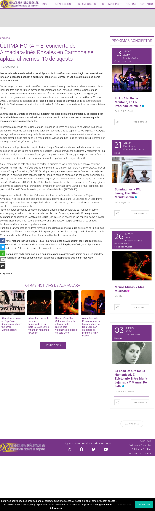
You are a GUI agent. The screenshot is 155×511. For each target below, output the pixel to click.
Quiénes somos (63, 4)
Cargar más (132, 424)
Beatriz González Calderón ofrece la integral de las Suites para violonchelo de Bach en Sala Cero (66, 325)
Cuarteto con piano (123, 61)
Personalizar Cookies (140, 453)
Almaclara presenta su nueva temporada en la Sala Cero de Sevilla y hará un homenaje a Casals (39, 325)
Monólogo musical (123, 247)
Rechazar (125, 504)
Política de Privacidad (140, 445)
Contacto (146, 4)
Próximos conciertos (90, 4)
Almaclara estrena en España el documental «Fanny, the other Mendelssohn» (12, 324)
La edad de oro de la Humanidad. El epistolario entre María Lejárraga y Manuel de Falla (131, 378)
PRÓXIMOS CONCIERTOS (132, 41)
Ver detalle (140, 122)
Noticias (115, 4)
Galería (131, 4)
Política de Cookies (141, 449)
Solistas (118, 338)
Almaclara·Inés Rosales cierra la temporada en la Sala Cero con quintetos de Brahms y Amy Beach (91, 327)
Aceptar (144, 504)
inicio (45, 4)
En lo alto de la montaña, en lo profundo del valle (128, 102)
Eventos (5, 37)
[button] (53, 345)
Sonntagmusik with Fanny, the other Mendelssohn (128, 193)
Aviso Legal (145, 441)
